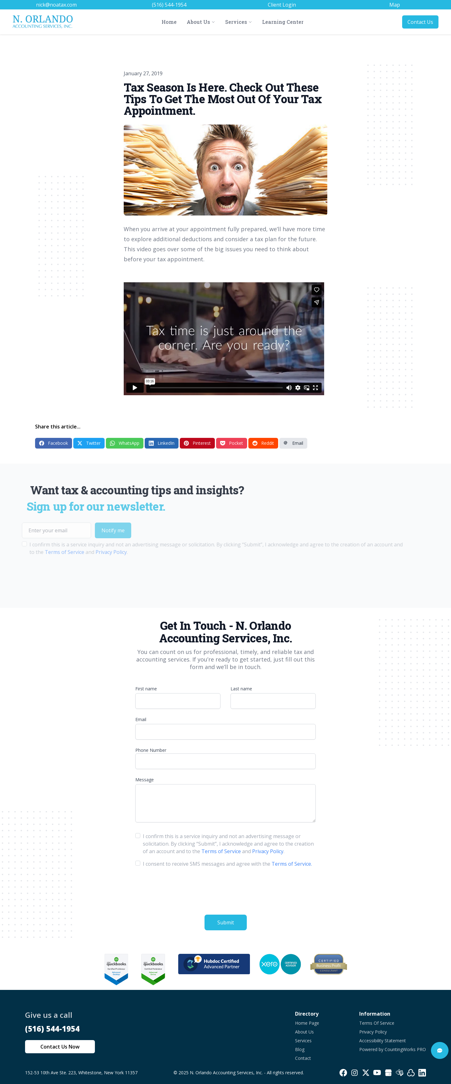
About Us (304, 1032)
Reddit (263, 443)
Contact (303, 1058)
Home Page (307, 1023)
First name (146, 689)
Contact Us (420, 22)
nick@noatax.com (56, 4)
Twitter (89, 443)
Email (293, 443)
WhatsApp (124, 443)
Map (394, 4)
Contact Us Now (60, 1046)
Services (303, 1041)
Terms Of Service (376, 1023)
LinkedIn (161, 443)
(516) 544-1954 (169, 4)
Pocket (231, 443)
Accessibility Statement (382, 1041)
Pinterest (197, 443)
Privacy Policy (94, 552)
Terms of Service (47, 552)
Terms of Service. (292, 863)
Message (144, 780)
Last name (241, 689)
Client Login (282, 4)
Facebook (53, 443)
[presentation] (52, 575)
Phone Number (150, 750)
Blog (299, 1049)
